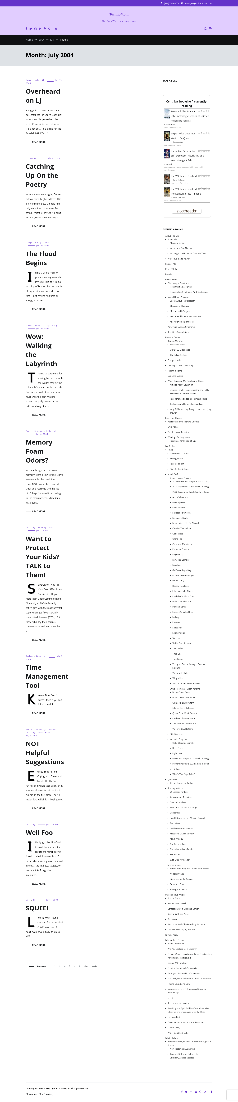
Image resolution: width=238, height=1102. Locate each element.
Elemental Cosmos (180, 549)
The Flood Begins (41, 258)
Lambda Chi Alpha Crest (183, 596)
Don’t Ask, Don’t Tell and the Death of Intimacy (189, 978)
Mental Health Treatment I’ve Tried (186, 316)
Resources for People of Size (183, 441)
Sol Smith (169, 164)
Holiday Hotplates (180, 586)
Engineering (177, 554)
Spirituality (52, 325)
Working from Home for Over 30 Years (188, 253)
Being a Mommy (175, 341)
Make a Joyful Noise (181, 601)
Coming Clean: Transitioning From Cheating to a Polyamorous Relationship (190, 956)
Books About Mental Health (182, 300)
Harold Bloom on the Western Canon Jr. (188, 818)
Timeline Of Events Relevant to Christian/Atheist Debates (184, 1056)
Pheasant (176, 622)
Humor (29, 80)
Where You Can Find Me (181, 248)
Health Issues (171, 279)
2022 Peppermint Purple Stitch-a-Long (190, 492)
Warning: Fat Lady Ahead (179, 437)
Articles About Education (181, 384)
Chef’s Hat (177, 539)
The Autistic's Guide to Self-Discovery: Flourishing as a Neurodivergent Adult (187, 156)
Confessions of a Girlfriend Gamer (183, 908)
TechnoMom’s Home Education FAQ (186, 404)
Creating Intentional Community (182, 968)
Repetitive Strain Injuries (179, 332)
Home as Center (172, 337)
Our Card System (175, 376)
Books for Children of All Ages (184, 807)
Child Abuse (173, 427)
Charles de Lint (178, 142)
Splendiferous (178, 633)
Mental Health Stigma (179, 311)
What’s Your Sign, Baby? (183, 774)
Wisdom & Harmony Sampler (186, 683)
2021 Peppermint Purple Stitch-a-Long (190, 486)
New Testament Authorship (182, 1049)
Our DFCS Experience (180, 349)
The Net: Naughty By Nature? (181, 929)
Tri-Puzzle (177, 769)
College (29, 242)
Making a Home (175, 370)
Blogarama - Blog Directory (40, 1094)
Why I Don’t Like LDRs (178, 1033)
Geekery (29, 656)
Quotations (173, 779)
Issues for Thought (174, 418)
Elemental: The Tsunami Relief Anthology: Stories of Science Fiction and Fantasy (190, 116)
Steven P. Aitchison (179, 180)
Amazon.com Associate (181, 797)
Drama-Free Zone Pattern (184, 697)
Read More (38, 142)
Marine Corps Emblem (182, 612)
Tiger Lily (176, 653)
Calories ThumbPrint (181, 528)
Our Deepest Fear (178, 844)
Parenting (42, 527)
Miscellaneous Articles (175, 894)
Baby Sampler (178, 507)
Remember (175, 854)
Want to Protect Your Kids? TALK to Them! (42, 556)
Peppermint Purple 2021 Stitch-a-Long (190, 758)
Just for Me (170, 446)
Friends (29, 325)
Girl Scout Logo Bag (181, 570)
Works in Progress (178, 739)
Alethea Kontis (170, 125)
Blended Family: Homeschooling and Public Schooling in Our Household (189, 392)
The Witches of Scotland (184, 176)
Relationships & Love (175, 940)
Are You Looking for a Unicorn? (182, 949)
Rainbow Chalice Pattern (183, 718)
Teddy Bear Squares (181, 643)
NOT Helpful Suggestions (45, 752)
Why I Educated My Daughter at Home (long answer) (190, 411)
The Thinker (177, 648)
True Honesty (174, 1027)
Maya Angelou (176, 839)
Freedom (176, 565)
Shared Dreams (175, 865)
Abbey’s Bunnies (180, 497)
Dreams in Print (177, 884)
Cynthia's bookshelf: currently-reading (186, 103)
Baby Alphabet (179, 502)
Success (176, 638)
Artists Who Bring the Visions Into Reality (189, 868)
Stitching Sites (176, 734)
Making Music (176, 458)
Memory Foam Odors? (39, 451)
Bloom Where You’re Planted (185, 523)
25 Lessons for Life (179, 792)
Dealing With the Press (178, 914)
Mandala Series (179, 606)
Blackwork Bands (180, 518)
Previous (41, 966)
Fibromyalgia (40, 729)
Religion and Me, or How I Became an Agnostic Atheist (189, 1043)
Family (38, 242)
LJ (43, 80)
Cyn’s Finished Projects (180, 478)
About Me (172, 239)
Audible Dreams (177, 873)
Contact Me (170, 264)
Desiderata (175, 812)
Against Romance (176, 943)
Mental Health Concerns (178, 297)
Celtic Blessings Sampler (183, 743)
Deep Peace (177, 748)
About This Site (172, 236)
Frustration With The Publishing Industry (186, 924)
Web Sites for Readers (180, 859)
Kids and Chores (177, 344)
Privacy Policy (171, 935)
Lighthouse (177, 753)
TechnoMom (119, 14)
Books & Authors (178, 802)
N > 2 (170, 998)
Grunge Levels (174, 360)
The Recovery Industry (178, 432)
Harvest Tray (178, 580)
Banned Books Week (177, 903)
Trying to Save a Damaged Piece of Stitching (188, 666)
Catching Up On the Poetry (42, 175)
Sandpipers (177, 627)
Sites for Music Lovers (180, 469)
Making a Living (177, 243)
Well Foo (39, 832)
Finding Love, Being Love (179, 984)
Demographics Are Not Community (184, 973)
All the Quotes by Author (181, 783)
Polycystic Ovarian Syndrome (181, 327)
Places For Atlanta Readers (182, 849)
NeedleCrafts (173, 474)
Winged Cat (177, 678)
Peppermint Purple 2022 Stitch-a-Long (190, 763)
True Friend (177, 659)
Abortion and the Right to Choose (183, 421)
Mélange (176, 617)
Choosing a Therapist (179, 306)
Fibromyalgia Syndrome (178, 283)
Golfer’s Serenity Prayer (183, 575)
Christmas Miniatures (182, 544)
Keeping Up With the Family (180, 365)
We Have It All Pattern (182, 729)
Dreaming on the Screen (181, 879)
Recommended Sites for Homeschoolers (188, 398)
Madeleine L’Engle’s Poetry (182, 833)
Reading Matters (175, 788)
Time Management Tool (47, 676)
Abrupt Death (174, 898)
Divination (172, 919)
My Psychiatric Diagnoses (182, 321)
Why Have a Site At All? (179, 258)
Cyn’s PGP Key (172, 269)
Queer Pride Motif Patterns (184, 713)
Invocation (175, 823)
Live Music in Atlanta (179, 453)
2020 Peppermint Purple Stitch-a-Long (190, 481)
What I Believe (171, 1038)
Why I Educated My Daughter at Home (186, 381)
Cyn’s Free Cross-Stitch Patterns (185, 688)
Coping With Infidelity (178, 963)
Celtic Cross (177, 533)
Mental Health (44, 732)
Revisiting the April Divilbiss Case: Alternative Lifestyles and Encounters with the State (188, 1010)
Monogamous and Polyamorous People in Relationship (187, 991)
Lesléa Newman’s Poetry (181, 828)
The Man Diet (174, 1017)
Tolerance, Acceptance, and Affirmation (185, 1022)
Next (86, 966)
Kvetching (39, 431)
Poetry (33, 158)
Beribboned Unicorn (181, 512)
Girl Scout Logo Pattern (183, 702)
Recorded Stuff (177, 463)
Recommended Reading (178, 1003)
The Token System (178, 355)
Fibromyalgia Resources (181, 286)
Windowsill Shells (180, 673)
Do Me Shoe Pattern (181, 692)
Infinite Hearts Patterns (183, 708)
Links (37, 80)
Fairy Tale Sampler (180, 559)
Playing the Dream (178, 889)
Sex (51, 527)
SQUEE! (37, 907)
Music (170, 449)
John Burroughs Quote (182, 591)
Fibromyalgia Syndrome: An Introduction (189, 292)
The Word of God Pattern (184, 723)
